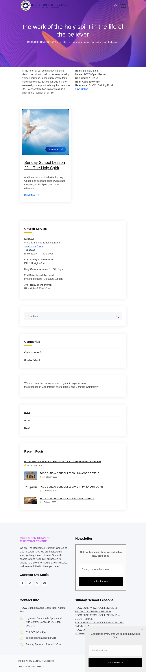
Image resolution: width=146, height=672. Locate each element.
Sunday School (55, 149)
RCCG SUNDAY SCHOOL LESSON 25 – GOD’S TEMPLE (69, 473)
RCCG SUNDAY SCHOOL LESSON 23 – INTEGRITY (67, 498)
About (27, 420)
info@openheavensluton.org (41, 638)
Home (27, 412)
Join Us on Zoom (33, 246)
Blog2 (27, 428)
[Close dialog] (142, 629)
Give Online (81, 89)
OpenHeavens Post (34, 352)
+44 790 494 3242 (36, 631)
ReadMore (29, 194)
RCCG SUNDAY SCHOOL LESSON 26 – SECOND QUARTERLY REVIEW (62, 461)
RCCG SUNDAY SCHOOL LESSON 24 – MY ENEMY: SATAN (71, 486)
